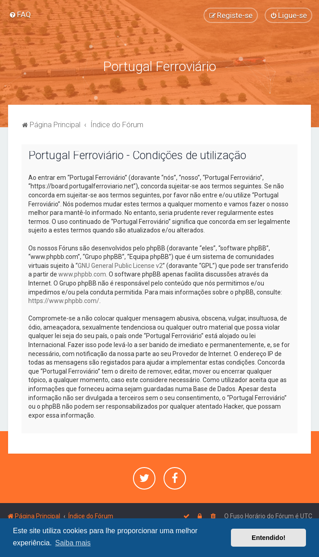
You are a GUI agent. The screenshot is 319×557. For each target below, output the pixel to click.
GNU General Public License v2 (120, 265)
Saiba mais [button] (73, 543)
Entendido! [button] (268, 537)
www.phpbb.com (82, 274)
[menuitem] (20, 14)
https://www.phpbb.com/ (63, 300)
